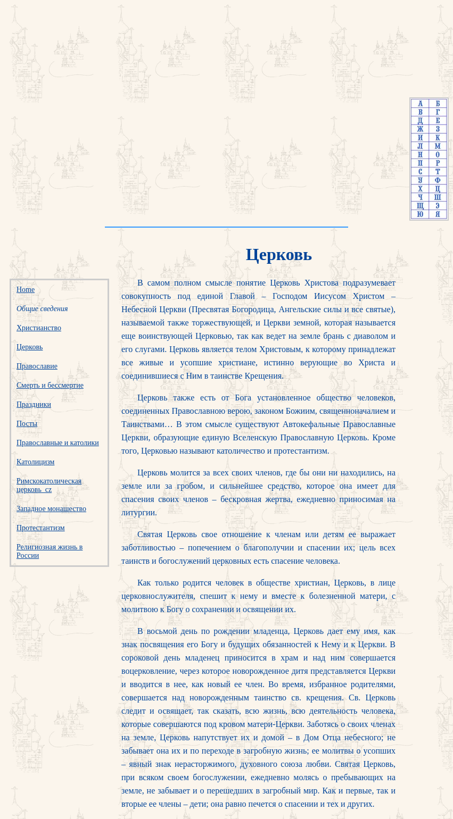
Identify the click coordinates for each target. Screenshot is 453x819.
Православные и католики (58, 443)
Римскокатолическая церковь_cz (49, 485)
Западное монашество (51, 509)
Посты (27, 424)
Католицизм (35, 462)
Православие (37, 366)
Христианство (39, 328)
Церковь (30, 347)
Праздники (34, 404)
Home (26, 290)
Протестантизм (41, 528)
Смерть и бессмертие (50, 385)
